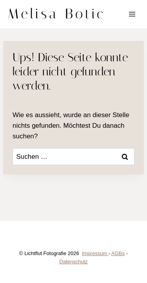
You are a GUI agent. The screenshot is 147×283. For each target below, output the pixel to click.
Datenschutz (73, 262)
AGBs (118, 253)
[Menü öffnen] (132, 14)
